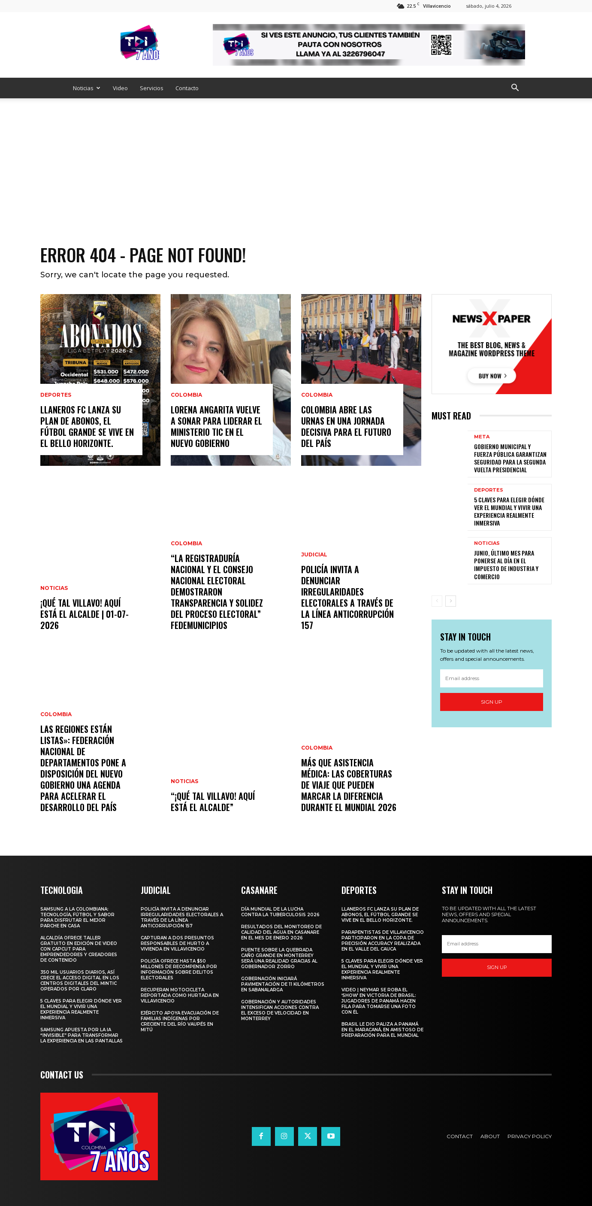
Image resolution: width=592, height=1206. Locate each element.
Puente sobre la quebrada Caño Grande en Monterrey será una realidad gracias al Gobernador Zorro (279, 958)
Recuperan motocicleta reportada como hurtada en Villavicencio (180, 995)
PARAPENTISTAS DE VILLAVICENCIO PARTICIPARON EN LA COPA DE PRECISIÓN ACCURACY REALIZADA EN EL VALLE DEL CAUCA (382, 941)
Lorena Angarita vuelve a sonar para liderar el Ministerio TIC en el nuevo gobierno (216, 426)
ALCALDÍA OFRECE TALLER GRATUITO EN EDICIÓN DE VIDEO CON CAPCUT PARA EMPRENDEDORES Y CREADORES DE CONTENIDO (78, 949)
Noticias (86, 88)
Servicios (151, 88)
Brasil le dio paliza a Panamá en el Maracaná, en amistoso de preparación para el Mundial (382, 1029)
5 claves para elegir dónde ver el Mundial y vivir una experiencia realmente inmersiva (509, 511)
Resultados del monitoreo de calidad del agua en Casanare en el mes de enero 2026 (281, 932)
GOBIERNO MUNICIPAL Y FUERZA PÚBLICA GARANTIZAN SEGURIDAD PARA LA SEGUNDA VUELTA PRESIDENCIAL (510, 458)
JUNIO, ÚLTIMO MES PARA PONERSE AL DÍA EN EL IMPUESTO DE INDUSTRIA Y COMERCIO (506, 564)
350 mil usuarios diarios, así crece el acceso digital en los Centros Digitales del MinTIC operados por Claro (79, 980)
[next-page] (450, 601)
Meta (481, 436)
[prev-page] (437, 601)
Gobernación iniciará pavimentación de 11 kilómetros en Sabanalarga (282, 984)
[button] (514, 89)
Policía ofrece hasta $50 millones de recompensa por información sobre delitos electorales (179, 969)
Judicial (314, 554)
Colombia (56, 714)
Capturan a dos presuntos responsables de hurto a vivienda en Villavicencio (177, 943)
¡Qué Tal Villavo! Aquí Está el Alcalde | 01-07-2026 (84, 614)
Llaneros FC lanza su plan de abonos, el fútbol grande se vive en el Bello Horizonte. (87, 426)
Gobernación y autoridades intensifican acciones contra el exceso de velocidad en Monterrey (280, 1010)
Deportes (55, 395)
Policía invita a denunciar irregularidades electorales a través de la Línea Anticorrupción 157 (347, 597)
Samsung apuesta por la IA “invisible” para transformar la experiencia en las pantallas (81, 1035)
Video (120, 88)
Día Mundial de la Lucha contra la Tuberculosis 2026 (280, 911)
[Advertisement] (296, 163)
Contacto (187, 88)
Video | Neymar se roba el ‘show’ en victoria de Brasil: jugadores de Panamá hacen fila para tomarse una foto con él (378, 1001)
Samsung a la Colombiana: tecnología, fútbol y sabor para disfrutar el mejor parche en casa (77, 917)
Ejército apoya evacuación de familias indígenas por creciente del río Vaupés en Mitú (180, 1021)
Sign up (491, 702)
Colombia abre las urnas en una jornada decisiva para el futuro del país (346, 426)
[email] (491, 678)
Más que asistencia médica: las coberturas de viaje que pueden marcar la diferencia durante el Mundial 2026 (348, 785)
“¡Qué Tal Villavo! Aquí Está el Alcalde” (213, 802)
